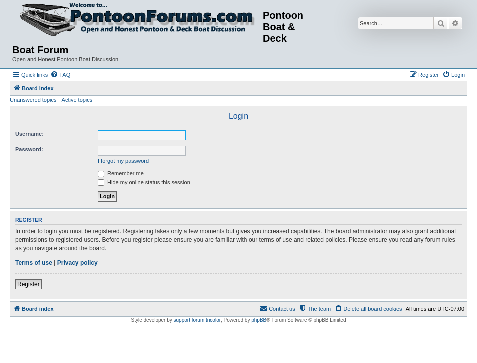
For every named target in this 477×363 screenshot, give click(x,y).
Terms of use (33, 262)
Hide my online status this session (144, 182)
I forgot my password (123, 161)
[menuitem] (60, 75)
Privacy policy (77, 262)
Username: (29, 134)
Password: (29, 149)
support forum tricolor (197, 320)
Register (28, 284)
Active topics (77, 100)
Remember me (121, 173)
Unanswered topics (33, 100)
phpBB (258, 320)
